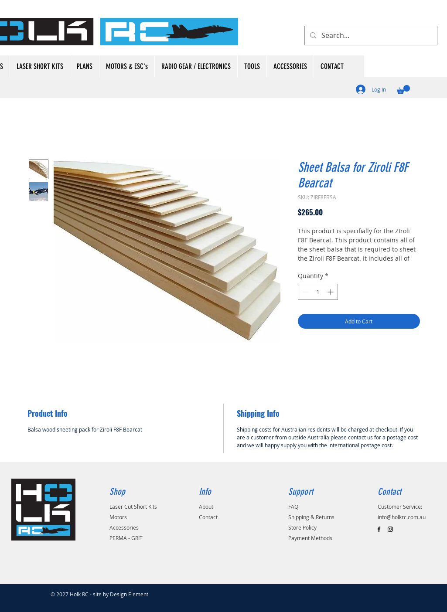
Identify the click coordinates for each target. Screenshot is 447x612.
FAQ (293, 506)
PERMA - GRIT (126, 537)
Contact (208, 516)
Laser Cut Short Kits (133, 506)
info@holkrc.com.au (402, 516)
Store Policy (302, 527)
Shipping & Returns (311, 516)
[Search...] (370, 35)
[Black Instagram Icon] (390, 529)
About (206, 506)
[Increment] (331, 291)
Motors (118, 516)
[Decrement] (304, 291)
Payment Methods (310, 537)
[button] (403, 89)
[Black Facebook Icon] (378, 529)
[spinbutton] (318, 291)
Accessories (124, 527)
